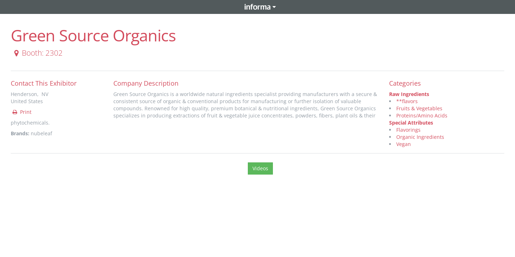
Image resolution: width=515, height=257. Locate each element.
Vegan (403, 144)
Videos (260, 168)
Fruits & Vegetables (419, 108)
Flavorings (408, 129)
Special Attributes (411, 122)
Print (21, 112)
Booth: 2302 (37, 53)
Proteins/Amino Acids (421, 115)
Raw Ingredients (409, 94)
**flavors (407, 101)
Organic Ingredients (420, 136)
